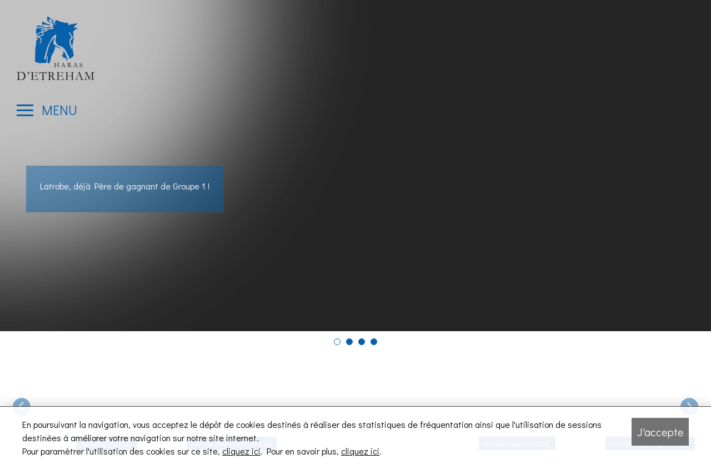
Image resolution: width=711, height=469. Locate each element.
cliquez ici (241, 451)
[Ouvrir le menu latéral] (47, 110)
